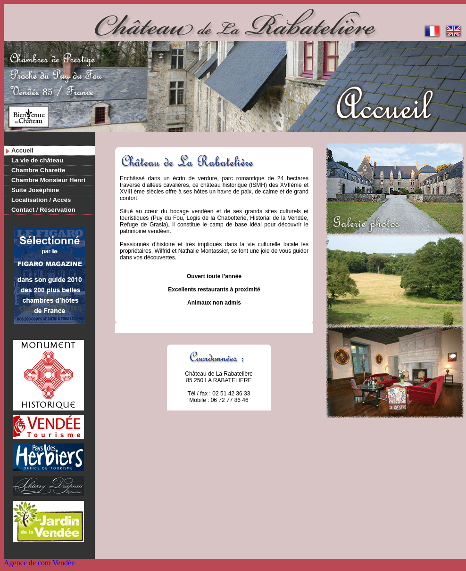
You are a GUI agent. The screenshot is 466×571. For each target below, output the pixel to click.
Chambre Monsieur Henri (48, 180)
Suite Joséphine (35, 189)
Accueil (22, 150)
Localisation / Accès (41, 199)
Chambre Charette (38, 170)
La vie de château (37, 160)
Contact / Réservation (43, 209)
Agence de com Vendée (39, 563)
